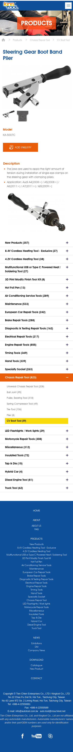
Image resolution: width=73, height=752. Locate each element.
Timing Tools (37, 589)
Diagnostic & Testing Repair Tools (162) (29, 328)
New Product (36, 668)
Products (17, 39)
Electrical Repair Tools (36, 582)
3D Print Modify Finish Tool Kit (36, 558)
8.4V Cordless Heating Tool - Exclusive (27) (31, 250)
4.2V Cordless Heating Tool (36, 551)
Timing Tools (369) (16, 352)
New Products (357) (17, 242)
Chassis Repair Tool (40, 39)
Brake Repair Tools (36, 575)
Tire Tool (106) (14, 409)
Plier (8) (10, 415)
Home (3, 39)
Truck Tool (36, 628)
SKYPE (50, 736)
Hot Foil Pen (36, 561)
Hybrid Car (36, 621)
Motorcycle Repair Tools (36, 607)
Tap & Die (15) (13, 463)
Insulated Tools (36, 614)
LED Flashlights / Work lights (36, 603)
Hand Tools (36, 593)
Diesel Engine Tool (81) (19, 479)
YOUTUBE (36, 736)
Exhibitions (36, 643)
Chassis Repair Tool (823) (20, 377)
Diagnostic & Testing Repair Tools (36, 579)
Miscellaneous (36, 610)
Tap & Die (36, 617)
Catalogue (36, 665)
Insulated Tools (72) (17, 455)
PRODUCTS (36, 538)
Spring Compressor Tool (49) (22, 403)
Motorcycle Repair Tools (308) (23, 439)
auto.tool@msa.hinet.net (52, 711)
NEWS (36, 637)
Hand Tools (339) (15, 361)
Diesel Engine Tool (36, 624)
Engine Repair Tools (36, 586)
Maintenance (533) (17, 303)
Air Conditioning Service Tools (36, 565)
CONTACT (36, 678)
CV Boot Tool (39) (16, 420)
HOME (36, 510)
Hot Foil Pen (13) (15, 287)
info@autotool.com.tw (27, 711)
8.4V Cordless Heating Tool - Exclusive (36, 547)
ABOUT (36, 520)
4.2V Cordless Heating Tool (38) (24, 259)
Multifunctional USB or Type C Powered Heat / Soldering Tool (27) (33, 269)
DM (36, 646)
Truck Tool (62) (14, 487)
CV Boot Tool (63, 39)
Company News (36, 650)
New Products (37, 544)
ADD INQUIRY (23, 147)
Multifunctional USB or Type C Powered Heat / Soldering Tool (36, 554)
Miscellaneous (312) (17, 447)
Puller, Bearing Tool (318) (20, 397)
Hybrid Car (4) (13, 471)
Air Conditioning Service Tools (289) (27, 295)
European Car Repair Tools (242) (25, 312)
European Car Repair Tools (36, 572)
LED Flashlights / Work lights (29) (24, 430)
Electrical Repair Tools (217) (22, 336)
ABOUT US (36, 525)
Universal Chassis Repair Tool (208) (25, 386)
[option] (9, 114)
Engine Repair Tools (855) (20, 344)
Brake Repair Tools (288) (20, 320)
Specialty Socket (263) (19, 369)
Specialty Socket (36, 596)
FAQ (36, 529)
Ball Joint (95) (14, 392)
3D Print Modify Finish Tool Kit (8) (25, 279)
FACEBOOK (22, 736)
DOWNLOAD (36, 659)
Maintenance (36, 568)
